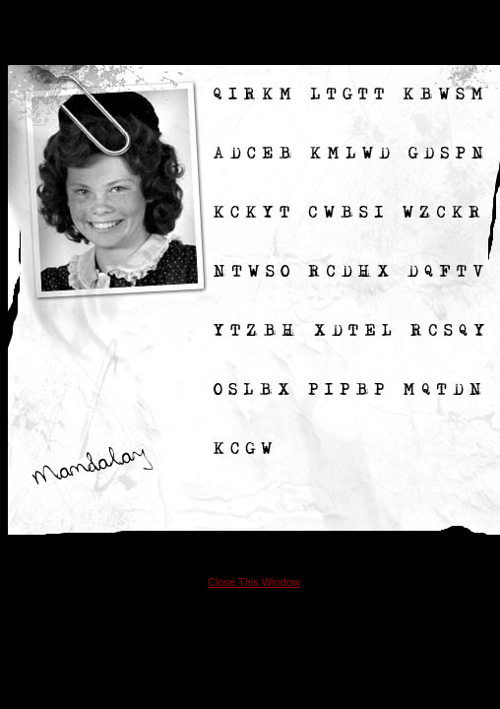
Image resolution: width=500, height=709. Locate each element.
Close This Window (254, 582)
